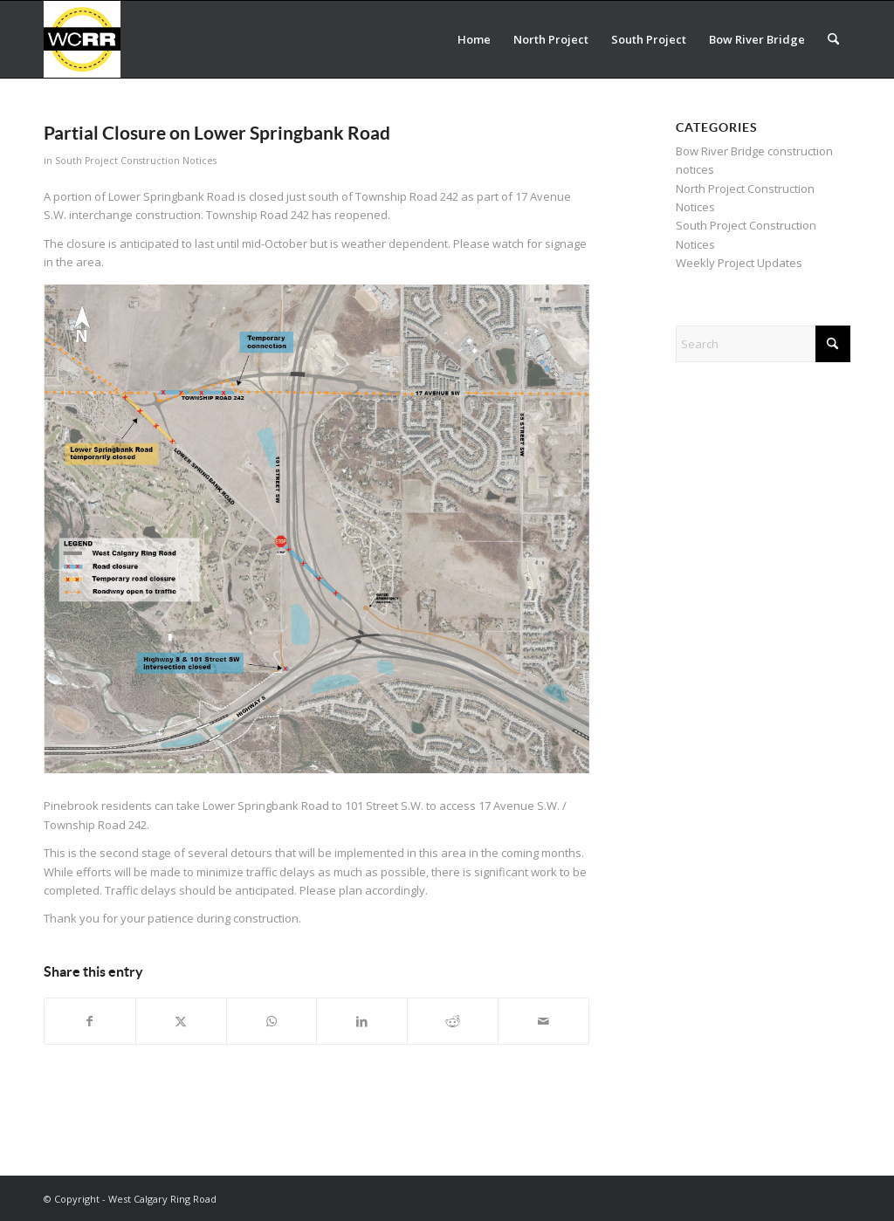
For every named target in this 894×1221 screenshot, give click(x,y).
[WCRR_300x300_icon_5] (82, 39)
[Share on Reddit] (453, 1021)
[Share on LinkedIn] (362, 1021)
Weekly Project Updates (739, 263)
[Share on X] (181, 1021)
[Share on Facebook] (90, 1021)
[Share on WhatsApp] (272, 1021)
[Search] (833, 39)
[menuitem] (474, 39)
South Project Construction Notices (136, 160)
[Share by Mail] (543, 1021)
